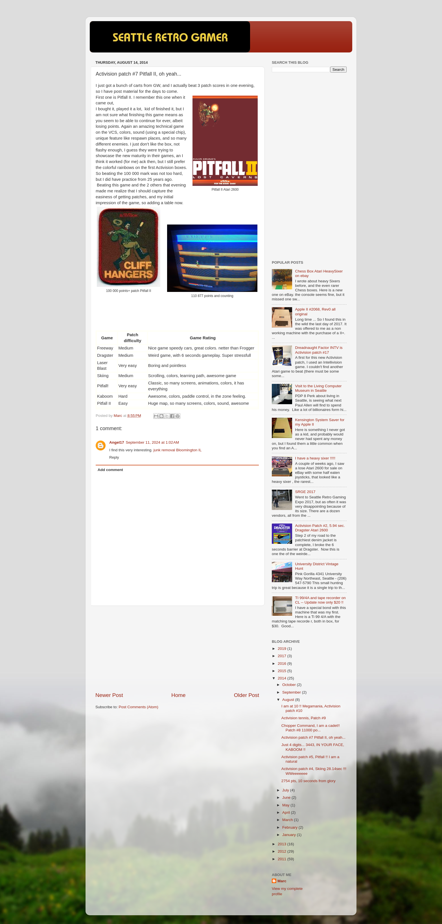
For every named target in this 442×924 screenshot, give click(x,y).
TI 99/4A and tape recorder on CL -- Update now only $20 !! (320, 600)
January (289, 835)
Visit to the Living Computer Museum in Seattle (318, 388)
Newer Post (109, 695)
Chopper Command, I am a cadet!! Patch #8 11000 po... (310, 727)
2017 (282, 656)
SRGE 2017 (305, 492)
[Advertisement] (177, 648)
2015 (282, 671)
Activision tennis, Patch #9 (303, 718)
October (289, 685)
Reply (114, 457)
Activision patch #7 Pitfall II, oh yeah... (313, 737)
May (286, 805)
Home (178, 695)
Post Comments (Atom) (138, 707)
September (292, 692)
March (288, 820)
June (287, 797)
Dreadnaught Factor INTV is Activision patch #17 (318, 350)
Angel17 (116, 442)
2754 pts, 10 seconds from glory (308, 781)
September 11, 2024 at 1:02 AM (152, 442)
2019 (282, 648)
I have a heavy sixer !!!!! (315, 458)
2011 (282, 859)
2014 (282, 678)
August (288, 700)
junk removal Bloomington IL (178, 450)
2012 (282, 851)
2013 (282, 844)
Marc (281, 881)
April (286, 812)
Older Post (246, 695)
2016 (282, 663)
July (286, 790)
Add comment (110, 470)
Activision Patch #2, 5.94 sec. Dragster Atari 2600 (320, 527)
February (290, 827)
